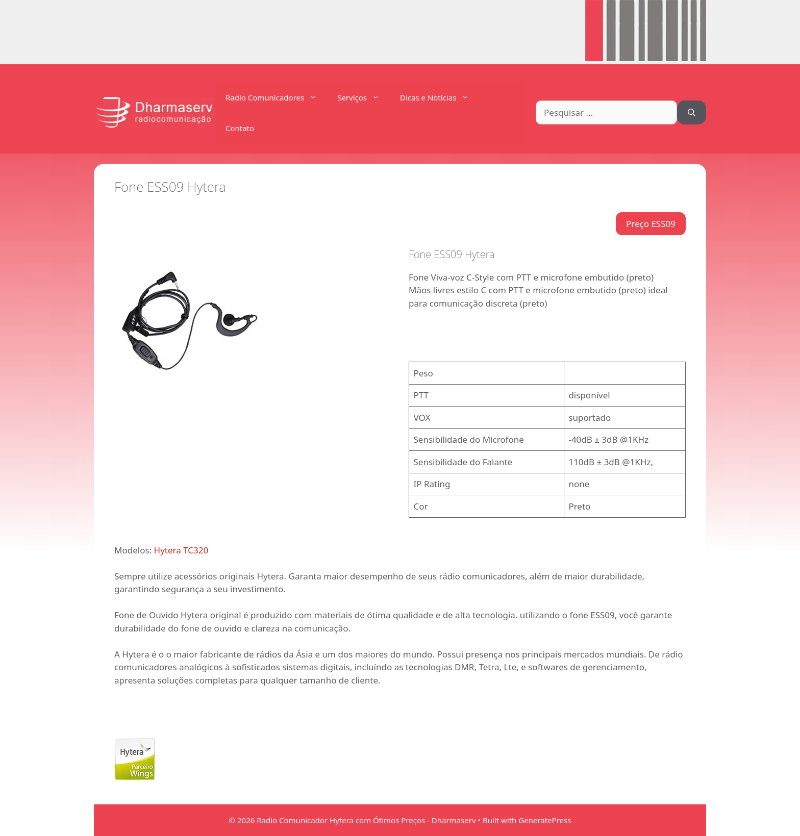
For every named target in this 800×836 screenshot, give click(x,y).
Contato (240, 128)
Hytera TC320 (181, 550)
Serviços (363, 97)
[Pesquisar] (691, 112)
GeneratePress (544, 820)
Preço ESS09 (651, 224)
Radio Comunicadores (276, 97)
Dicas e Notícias (439, 97)
